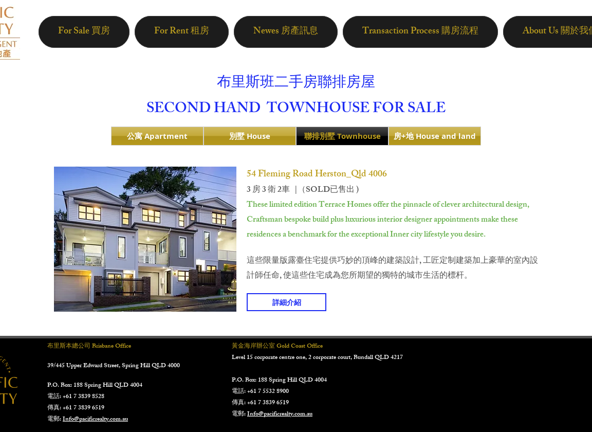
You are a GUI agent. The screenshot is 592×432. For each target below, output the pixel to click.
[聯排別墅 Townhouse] (342, 136)
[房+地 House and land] (434, 136)
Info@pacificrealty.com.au (95, 419)
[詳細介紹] (286, 302)
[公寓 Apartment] (157, 136)
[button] (145, 239)
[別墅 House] (249, 136)
